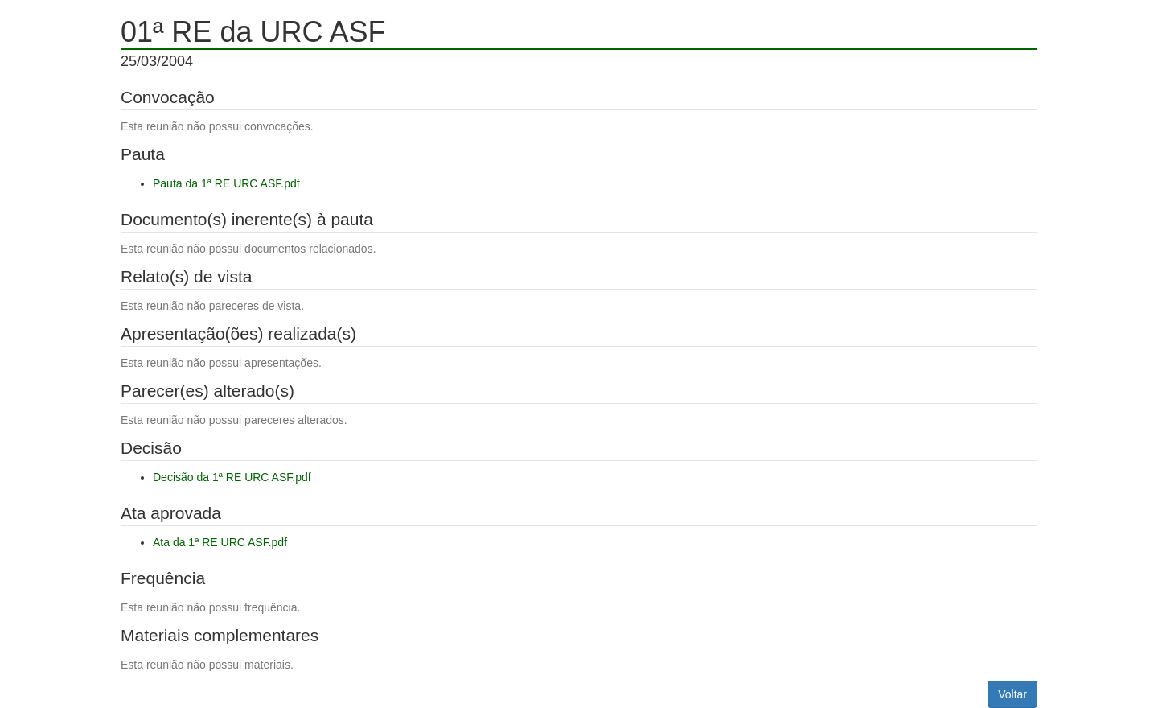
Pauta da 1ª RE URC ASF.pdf (226, 183)
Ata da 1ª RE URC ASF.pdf (220, 542)
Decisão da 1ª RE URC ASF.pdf (232, 477)
